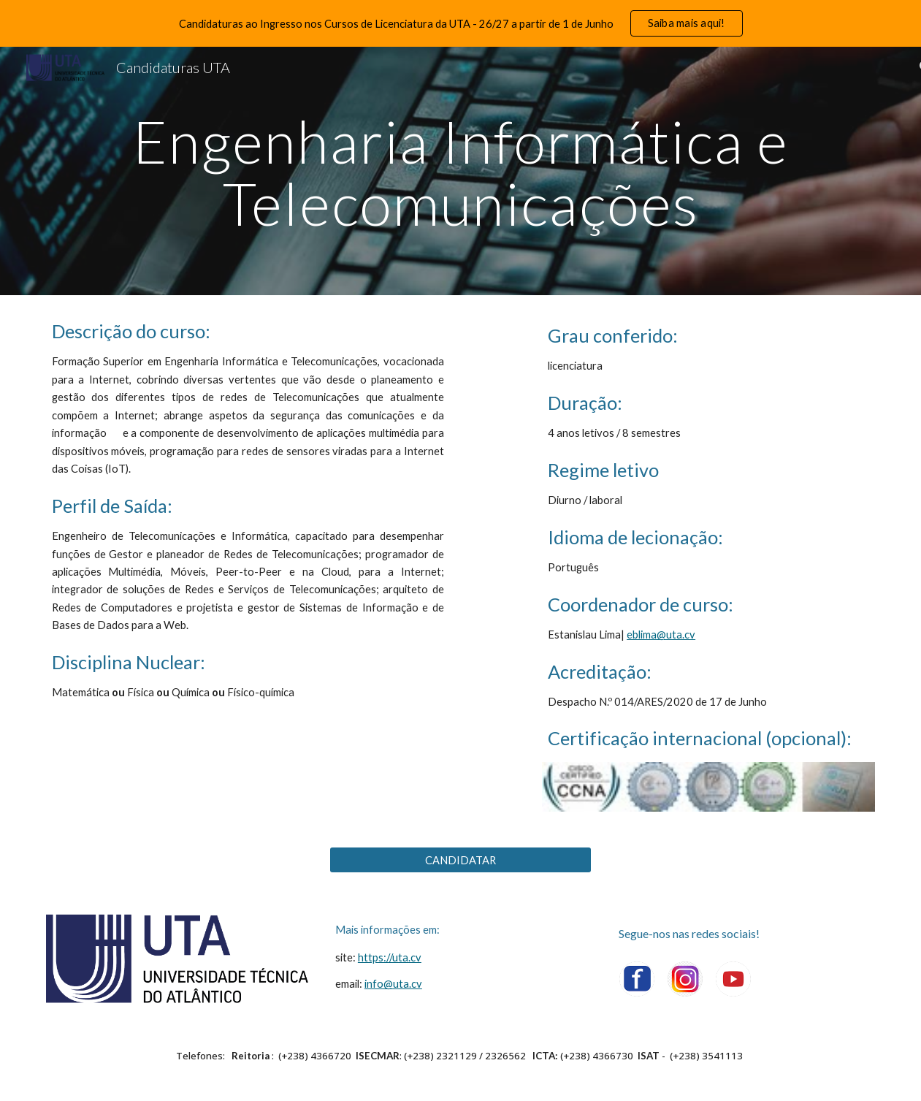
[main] (461, 171)
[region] (460, 23)
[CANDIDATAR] (460, 860)
